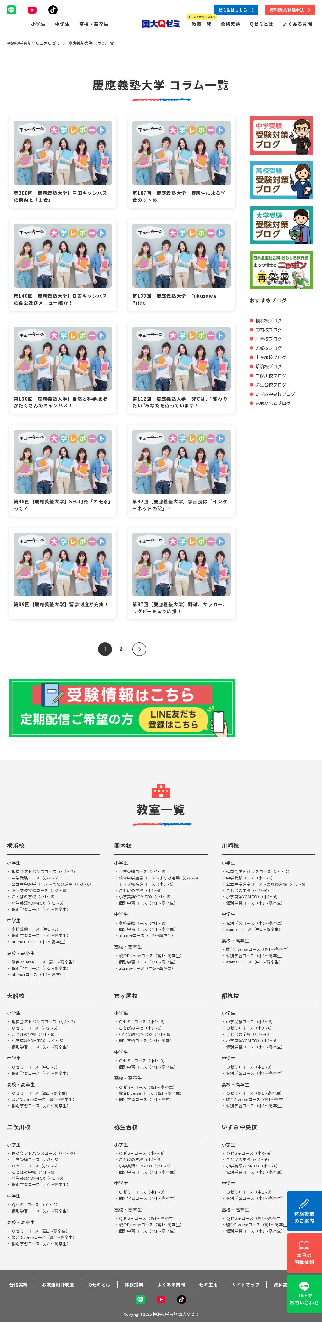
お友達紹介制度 (54, 1281)
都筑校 (231, 993)
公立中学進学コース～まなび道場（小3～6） (52, 884)
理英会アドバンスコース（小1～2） (44, 872)
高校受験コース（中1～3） (36, 928)
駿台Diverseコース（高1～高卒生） (44, 960)
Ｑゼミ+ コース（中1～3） (36, 1064)
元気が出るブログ (274, 403)
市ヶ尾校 (126, 993)
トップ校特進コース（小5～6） (40, 890)
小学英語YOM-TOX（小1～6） (39, 903)
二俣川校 (19, 1122)
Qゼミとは (262, 23)
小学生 (38, 23)
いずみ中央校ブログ (276, 394)
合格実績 (231, 23)
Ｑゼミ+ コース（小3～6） (36, 1026)
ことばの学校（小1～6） (34, 897)
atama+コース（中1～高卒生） (40, 940)
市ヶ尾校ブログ (271, 357)
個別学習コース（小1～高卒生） (41, 909)
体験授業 (131, 1281)
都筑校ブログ (269, 366)
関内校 (123, 846)
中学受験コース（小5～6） (250, 1020)
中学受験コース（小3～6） (36, 878)
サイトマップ (245, 1281)
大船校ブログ (269, 347)
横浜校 (16, 846)
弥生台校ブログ (271, 384)
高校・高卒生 (94, 23)
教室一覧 (202, 23)
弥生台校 (126, 1122)
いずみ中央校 (240, 1122)
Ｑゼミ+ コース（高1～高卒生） (41, 1090)
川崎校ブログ (269, 338)
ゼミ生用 (207, 1281)
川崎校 (231, 846)
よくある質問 (297, 23)
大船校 (16, 993)
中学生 (62, 23)
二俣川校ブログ (271, 375)
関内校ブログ (269, 329)
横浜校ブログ (269, 320)
